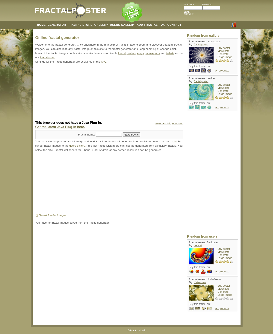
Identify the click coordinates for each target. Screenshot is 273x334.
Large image (225, 57)
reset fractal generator (169, 123)
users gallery (77, 145)
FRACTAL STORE (80, 24)
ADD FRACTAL (147, 24)
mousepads (153, 53)
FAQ (163, 24)
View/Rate (224, 50)
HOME (41, 24)
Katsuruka (200, 282)
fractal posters (127, 53)
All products (222, 70)
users (213, 236)
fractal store (47, 57)
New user (188, 14)
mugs (140, 53)
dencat (198, 245)
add (174, 141)
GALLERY (101, 24)
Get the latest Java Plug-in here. (60, 127)
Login (187, 11)
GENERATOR (56, 24)
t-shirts (170, 53)
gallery (214, 35)
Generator (224, 53)
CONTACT (174, 24)
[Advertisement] (109, 92)
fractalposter (201, 44)
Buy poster (224, 47)
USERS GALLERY (122, 24)
